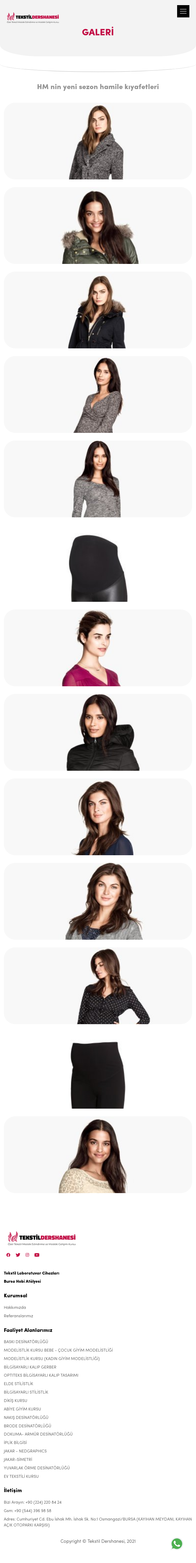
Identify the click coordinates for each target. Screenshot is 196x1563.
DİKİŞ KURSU (15, 1401)
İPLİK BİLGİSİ (15, 1443)
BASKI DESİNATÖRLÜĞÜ (26, 1342)
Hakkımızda (15, 1308)
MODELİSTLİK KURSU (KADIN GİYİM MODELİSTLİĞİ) (52, 1359)
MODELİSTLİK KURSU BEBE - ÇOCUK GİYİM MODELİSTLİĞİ (58, 1350)
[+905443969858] (176, 1544)
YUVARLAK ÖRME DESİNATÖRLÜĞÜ (37, 1468)
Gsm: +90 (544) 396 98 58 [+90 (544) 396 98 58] (27, 1511)
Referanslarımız (18, 1316)
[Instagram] (27, 1255)
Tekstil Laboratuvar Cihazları (31, 1273)
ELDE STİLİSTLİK (18, 1384)
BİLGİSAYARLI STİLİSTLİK (26, 1392)
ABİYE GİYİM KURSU (22, 1409)
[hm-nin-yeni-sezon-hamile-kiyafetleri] (98, 141)
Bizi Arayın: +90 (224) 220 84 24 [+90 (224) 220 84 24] (33, 1503)
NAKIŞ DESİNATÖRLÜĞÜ (26, 1418)
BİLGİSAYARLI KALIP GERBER (30, 1367)
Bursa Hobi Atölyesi (22, 1282)
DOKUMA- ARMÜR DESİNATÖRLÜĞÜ (38, 1434)
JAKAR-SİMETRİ (18, 1460)
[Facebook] (8, 1255)
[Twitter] (18, 1255)
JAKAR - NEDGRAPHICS (25, 1451)
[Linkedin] (36, 1255)
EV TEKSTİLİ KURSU (21, 1477)
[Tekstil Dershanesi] (33, 13)
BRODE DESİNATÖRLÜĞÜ (27, 1426)
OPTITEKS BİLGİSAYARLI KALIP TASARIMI (41, 1376)
